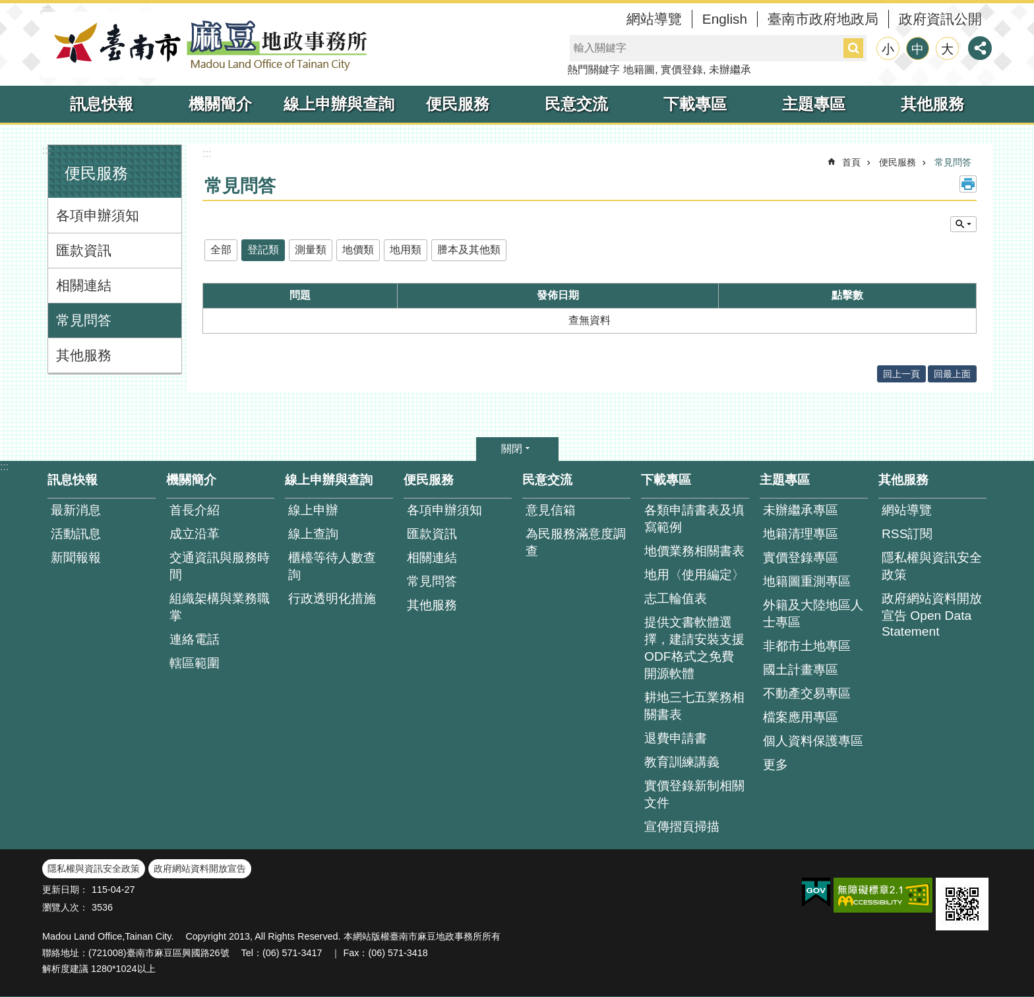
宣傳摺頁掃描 (681, 826)
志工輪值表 (675, 598)
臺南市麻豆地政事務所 (207, 45)
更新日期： (65, 889)
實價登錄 (682, 69)
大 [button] (947, 49)
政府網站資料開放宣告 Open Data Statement (932, 614)
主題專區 (813, 104)
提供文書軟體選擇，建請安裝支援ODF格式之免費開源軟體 (694, 647)
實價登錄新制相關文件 (694, 794)
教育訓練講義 (681, 762)
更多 (775, 764)
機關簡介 (220, 104)
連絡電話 (194, 639)
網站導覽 (654, 18)
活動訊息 (76, 534)
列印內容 (968, 184)
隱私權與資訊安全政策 (932, 566)
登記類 (263, 249)
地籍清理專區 (800, 534)
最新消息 (76, 510)
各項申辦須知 (97, 215)
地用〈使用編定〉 (694, 575)
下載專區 (695, 104)
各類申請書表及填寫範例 (694, 518)
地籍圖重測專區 (807, 581)
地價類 (358, 249)
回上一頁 (901, 374)
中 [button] (917, 49)
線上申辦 (313, 510)
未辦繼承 (730, 69)
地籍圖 (639, 69)
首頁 (851, 162)
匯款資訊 (83, 250)
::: (46, 9)
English (724, 18)
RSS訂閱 (907, 534)
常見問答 (83, 320)
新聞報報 (76, 557)
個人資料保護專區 (813, 741)
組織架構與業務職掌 (219, 606)
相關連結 (83, 285)
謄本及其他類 (469, 249)
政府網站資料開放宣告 (200, 868)
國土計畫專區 (800, 670)
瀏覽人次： (65, 907)
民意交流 (576, 104)
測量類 (310, 249)
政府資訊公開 (940, 18)
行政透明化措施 (332, 598)
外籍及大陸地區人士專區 (813, 613)
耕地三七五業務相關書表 (694, 705)
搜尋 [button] (853, 48)
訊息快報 (101, 104)
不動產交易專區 (807, 693)
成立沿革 (194, 534)
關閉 (511, 448)
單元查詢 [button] (963, 224)
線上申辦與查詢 (339, 104)
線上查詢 (313, 534)
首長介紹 (194, 510)
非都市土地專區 (807, 646)
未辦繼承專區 (800, 510)
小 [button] (888, 49)
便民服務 (457, 104)
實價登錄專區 (800, 557)
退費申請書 (675, 738)
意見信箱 (551, 510)
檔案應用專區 (800, 717)
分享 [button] (980, 48)
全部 (220, 249)
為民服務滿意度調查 (576, 542)
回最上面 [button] (952, 374)
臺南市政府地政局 (823, 18)
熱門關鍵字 (593, 69)
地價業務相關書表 (694, 551)
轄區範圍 (194, 663)
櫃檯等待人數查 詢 (332, 566)
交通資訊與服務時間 (219, 566)
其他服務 (932, 104)
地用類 (405, 249)
